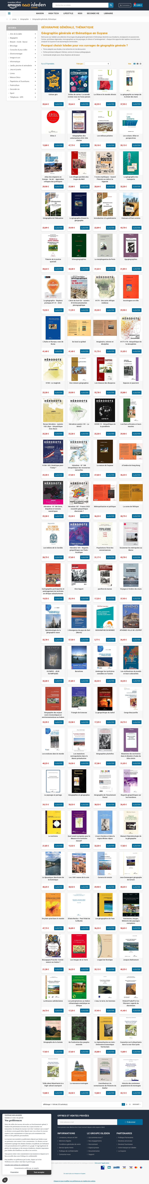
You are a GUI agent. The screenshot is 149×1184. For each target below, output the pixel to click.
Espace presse (93, 1148)
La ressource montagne (79, 1083)
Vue (129, 64)
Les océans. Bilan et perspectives (131, 137)
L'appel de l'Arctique (105, 960)
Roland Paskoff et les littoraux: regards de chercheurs (131, 1003)
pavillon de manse (105, 589)
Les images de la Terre (79, 960)
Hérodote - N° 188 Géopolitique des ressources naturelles (79, 467)
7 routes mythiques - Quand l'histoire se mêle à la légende (105, 179)
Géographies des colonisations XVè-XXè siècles (79, 138)
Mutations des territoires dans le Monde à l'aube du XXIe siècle (131, 756)
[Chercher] (83, 5)
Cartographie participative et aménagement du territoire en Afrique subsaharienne (53, 591)
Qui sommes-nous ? (95, 1137)
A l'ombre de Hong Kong (131, 465)
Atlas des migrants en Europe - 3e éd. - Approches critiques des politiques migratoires (53, 180)
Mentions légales (65, 1141)
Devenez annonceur (125, 1141)
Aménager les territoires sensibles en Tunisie (104, 672)
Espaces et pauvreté (131, 383)
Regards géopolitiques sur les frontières (131, 796)
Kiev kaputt (79, 589)
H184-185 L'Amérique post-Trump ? (53, 466)
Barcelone (79, 671)
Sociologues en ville (131, 300)
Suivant (137, 1104)
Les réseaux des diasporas (105, 383)
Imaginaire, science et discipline (104, 343)
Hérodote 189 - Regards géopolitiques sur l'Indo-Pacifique (79, 550)
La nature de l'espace (105, 465)
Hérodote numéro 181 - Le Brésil (79, 425)
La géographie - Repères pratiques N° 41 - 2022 (53, 302)
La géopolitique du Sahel (105, 713)
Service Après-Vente (66, 1148)
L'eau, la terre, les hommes (105, 1001)
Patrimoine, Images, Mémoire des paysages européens (131, 921)
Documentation (94, 1151)
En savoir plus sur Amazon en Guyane (74, 1173)
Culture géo (53, 94)
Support (91, 1154)
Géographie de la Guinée (53, 1042)
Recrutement (93, 1144)
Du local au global (79, 342)
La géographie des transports (131, 178)
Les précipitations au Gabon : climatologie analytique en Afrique (79, 1003)
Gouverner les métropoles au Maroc (131, 549)
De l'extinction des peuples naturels (79, 1043)
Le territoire (53, 836)
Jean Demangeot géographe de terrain (131, 878)
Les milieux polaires (105, 136)
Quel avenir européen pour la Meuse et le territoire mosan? (79, 838)
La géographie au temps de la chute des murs (130, 96)
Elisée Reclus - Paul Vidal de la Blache (79, 920)
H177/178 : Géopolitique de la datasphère (131, 343)
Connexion (125, 5)
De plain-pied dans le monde (53, 918)
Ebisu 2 (53, 136)
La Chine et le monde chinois (105, 94)
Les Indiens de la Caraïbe (53, 548)
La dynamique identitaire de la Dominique (53, 878)
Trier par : (79, 64)
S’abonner (129, 1122)
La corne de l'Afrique (131, 506)
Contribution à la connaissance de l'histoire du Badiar (105, 1085)
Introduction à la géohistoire (105, 218)
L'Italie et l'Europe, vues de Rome (53, 343)
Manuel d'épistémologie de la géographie (130, 837)
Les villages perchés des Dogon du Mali (78, 178)
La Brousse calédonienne (53, 1001)
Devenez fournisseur (125, 1144)
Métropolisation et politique (105, 506)
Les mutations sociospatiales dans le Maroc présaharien (79, 756)
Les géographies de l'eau (105, 918)
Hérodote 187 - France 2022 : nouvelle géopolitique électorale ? (79, 509)
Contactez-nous (65, 1154)
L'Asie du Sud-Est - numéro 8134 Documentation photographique (79, 303)
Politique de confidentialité (68, 1151)
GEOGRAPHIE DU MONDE (105, 630)
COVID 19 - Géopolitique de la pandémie (105, 425)
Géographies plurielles (105, 754)
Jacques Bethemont (131, 960)
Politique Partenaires (125, 1137)
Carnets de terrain (105, 877)
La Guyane (122, 1151)
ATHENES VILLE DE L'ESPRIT (131, 630)
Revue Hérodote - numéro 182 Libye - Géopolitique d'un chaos (53, 426)
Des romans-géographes (78, 383)
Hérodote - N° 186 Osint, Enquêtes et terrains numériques (53, 509)
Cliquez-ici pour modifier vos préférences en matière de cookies (74, 1181)
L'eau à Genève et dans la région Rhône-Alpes (105, 837)
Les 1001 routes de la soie (79, 877)
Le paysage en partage (53, 795)
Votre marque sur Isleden (127, 1148)
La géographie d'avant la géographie (78, 219)
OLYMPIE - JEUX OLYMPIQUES (53, 672)
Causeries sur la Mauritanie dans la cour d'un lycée (131, 1043)
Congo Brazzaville (131, 713)
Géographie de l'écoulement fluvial (105, 796)
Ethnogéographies (79, 259)
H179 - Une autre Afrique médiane (105, 302)
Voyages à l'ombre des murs (131, 589)
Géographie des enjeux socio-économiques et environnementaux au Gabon (53, 715)
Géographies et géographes (79, 795)
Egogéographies (131, 259)
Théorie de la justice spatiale (53, 260)
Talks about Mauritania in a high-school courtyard (53, 1084)
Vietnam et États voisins (130, 218)
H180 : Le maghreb (53, 383)
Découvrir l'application (102, 1163)
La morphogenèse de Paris (105, 259)
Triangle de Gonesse (79, 713)
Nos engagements (95, 1141)
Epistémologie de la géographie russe (53, 631)
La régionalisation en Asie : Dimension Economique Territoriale (105, 1044)
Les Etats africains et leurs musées (131, 425)
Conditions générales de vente (70, 1144)
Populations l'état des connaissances (105, 549)
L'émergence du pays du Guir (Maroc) (79, 631)
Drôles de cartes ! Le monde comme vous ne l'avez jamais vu (79, 97)
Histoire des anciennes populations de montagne (131, 1084)
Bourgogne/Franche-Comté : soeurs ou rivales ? (53, 961)
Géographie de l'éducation (53, 218)
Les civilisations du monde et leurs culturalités (131, 672)
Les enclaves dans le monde (53, 754)
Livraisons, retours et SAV (68, 1137)
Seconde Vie (93, 13)
